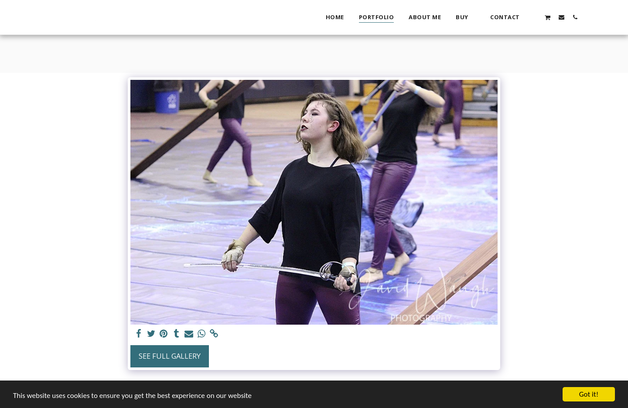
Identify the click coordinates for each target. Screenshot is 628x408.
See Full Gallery (170, 356)
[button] (534, 17)
